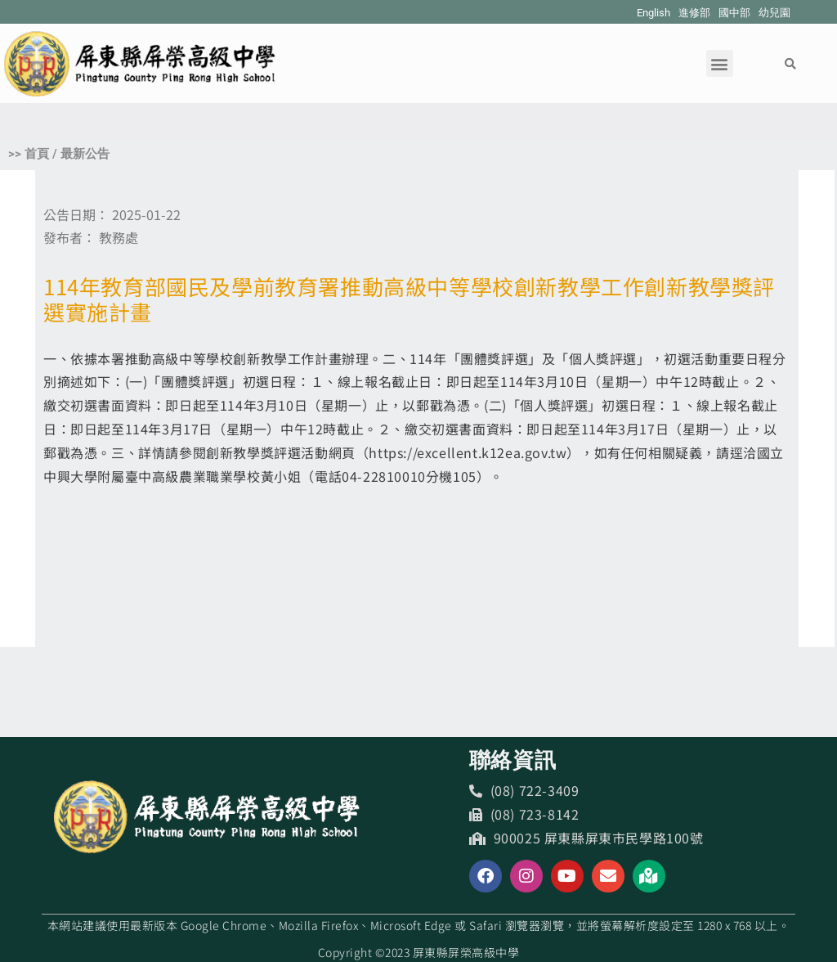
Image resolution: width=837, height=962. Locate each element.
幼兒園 (774, 13)
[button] (719, 63)
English (653, 13)
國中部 (734, 13)
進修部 (694, 13)
